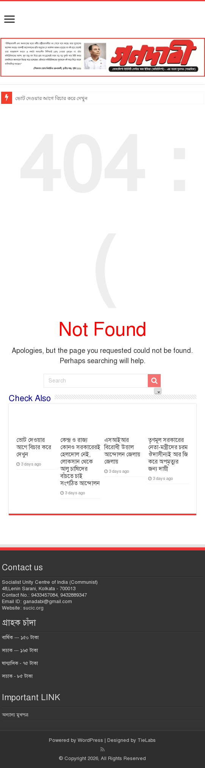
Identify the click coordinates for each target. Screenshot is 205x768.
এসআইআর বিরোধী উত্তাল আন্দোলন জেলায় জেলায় (122, 451)
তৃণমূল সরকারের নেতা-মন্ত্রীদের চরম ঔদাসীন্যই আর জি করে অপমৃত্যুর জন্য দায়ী (168, 454)
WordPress (90, 740)
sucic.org (33, 608)
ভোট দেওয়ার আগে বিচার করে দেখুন (51, 98)
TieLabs (147, 740)
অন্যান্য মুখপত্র (15, 715)
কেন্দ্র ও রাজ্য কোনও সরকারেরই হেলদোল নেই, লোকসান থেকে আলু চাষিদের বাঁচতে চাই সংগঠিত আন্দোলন (80, 462)
